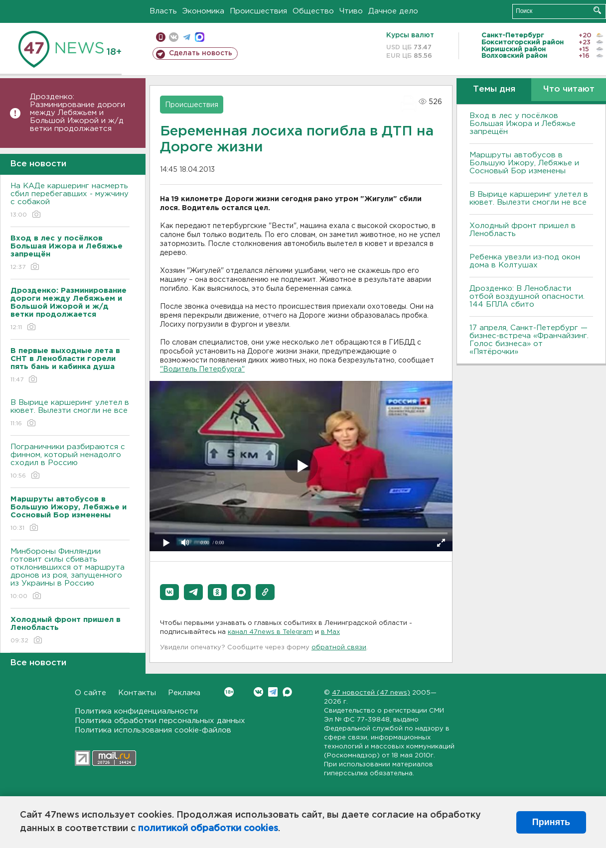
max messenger (199, 37)
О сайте (90, 693)
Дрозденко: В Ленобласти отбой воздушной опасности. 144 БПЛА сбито (527, 296)
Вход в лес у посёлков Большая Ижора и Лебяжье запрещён (522, 124)
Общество (313, 11)
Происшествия (258, 11)
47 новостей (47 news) (371, 693)
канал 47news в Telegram (270, 632)
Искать (597, 10)
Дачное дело (393, 11)
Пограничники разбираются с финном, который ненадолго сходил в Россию (70, 462)
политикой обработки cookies (208, 829)
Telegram (273, 692)
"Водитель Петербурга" (202, 369)
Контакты (137, 693)
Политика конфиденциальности (136, 711)
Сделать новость (200, 53)
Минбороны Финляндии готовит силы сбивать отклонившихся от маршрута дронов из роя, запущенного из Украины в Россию (70, 574)
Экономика (203, 11)
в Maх (330, 632)
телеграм (186, 37)
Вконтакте (229, 692)
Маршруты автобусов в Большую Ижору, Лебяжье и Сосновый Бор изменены (524, 163)
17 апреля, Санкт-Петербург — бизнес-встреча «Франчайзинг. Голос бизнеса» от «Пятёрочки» (529, 340)
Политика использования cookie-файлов (153, 730)
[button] (169, 592)
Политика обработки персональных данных (160, 721)
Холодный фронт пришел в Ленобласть (522, 230)
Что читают (569, 89)
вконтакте (173, 37)
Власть (163, 11)
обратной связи (338, 647)
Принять (551, 822)
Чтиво (351, 11)
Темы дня (494, 89)
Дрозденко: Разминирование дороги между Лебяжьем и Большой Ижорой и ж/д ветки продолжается (77, 113)
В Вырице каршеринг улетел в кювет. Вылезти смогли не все (70, 413)
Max (287, 692)
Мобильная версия (160, 37)
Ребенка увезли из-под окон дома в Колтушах (524, 261)
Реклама (184, 693)
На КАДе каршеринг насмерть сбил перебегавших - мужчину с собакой (70, 201)
